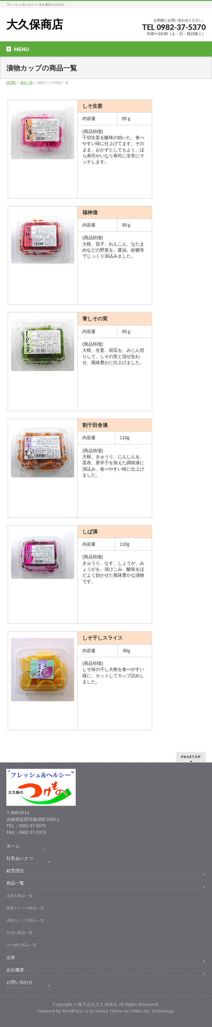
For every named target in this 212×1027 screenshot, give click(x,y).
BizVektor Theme (106, 1010)
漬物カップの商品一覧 (25, 920)
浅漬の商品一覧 (19, 895)
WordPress (73, 1010)
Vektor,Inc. (140, 1010)
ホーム (13, 845)
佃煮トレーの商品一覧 (25, 908)
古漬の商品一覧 (19, 932)
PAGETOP (191, 757)
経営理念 (15, 870)
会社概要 (15, 969)
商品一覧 (15, 882)
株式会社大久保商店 (97, 1004)
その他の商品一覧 (21, 945)
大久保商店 (34, 24)
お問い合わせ (19, 982)
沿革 (10, 957)
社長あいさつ (19, 858)
